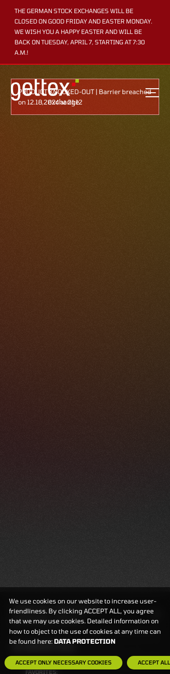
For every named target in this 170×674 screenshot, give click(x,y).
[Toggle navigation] (152, 92)
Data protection (85, 641)
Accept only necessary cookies (63, 662)
